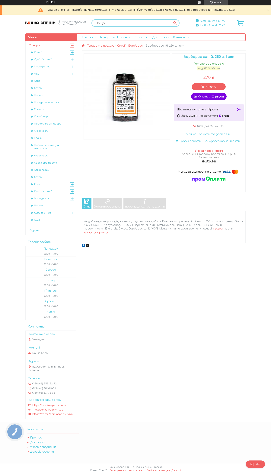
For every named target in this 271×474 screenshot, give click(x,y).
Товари (105, 37)
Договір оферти (42, 451)
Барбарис (135, 45)
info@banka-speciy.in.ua (47, 409)
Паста (38, 95)
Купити (210, 86)
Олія (37, 220)
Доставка (160, 37)
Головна (89, 37)
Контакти (181, 37)
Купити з (211, 96)
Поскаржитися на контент (127, 470)
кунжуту (90, 232)
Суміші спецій (43, 59)
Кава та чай (42, 212)
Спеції (121, 45)
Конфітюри (41, 116)
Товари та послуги (100, 45)
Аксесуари (41, 131)
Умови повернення (43, 447)
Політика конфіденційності (163, 470)
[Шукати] (175, 23)
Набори (39, 205)
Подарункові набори (48, 123)
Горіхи (38, 138)
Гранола (40, 109)
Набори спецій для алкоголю (46, 147)
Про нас (124, 37)
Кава (37, 81)
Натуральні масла (46, 102)
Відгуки (34, 230)
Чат (255, 464)
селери (218, 228)
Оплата (141, 37)
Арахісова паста (45, 163)
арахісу (102, 232)
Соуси (38, 88)
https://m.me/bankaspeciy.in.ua (52, 414)
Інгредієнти (42, 66)
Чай (36, 73)
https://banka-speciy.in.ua (49, 405)
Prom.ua (158, 467)
